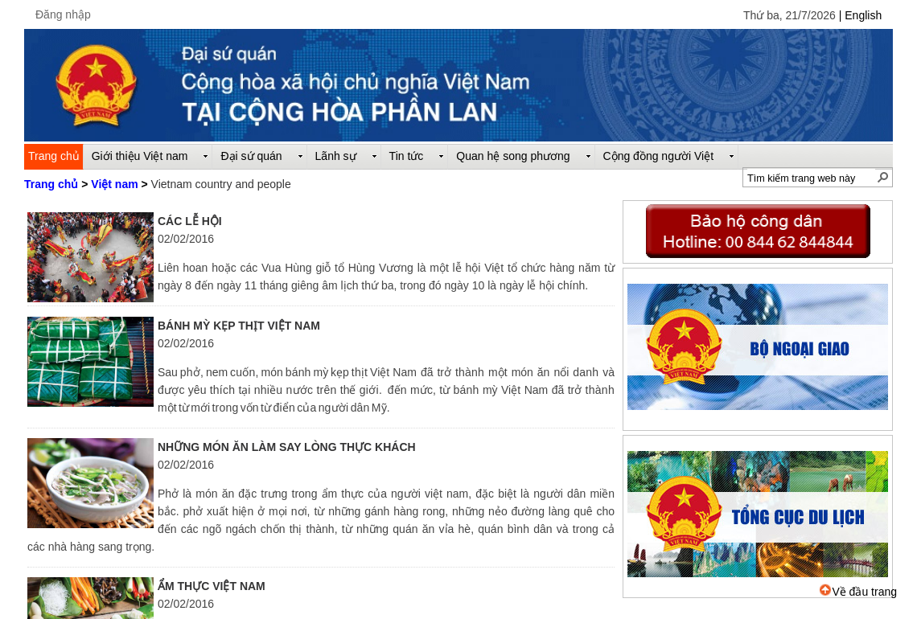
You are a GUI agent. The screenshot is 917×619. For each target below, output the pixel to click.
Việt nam (114, 184)
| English (860, 15)
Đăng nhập (63, 14)
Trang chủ (51, 184)
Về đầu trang (858, 591)
